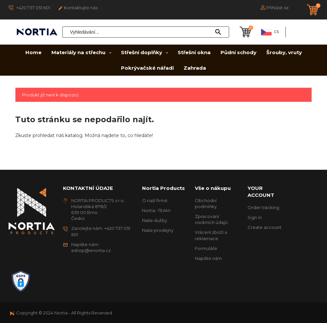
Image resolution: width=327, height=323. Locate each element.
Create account (265, 227)
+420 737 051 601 (29, 7)
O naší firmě (154, 200)
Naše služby (154, 220)
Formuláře (206, 248)
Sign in (255, 217)
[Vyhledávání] (145, 32)
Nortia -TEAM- (156, 210)
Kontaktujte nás (78, 8)
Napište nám (208, 258)
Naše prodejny (157, 230)
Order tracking (263, 207)
